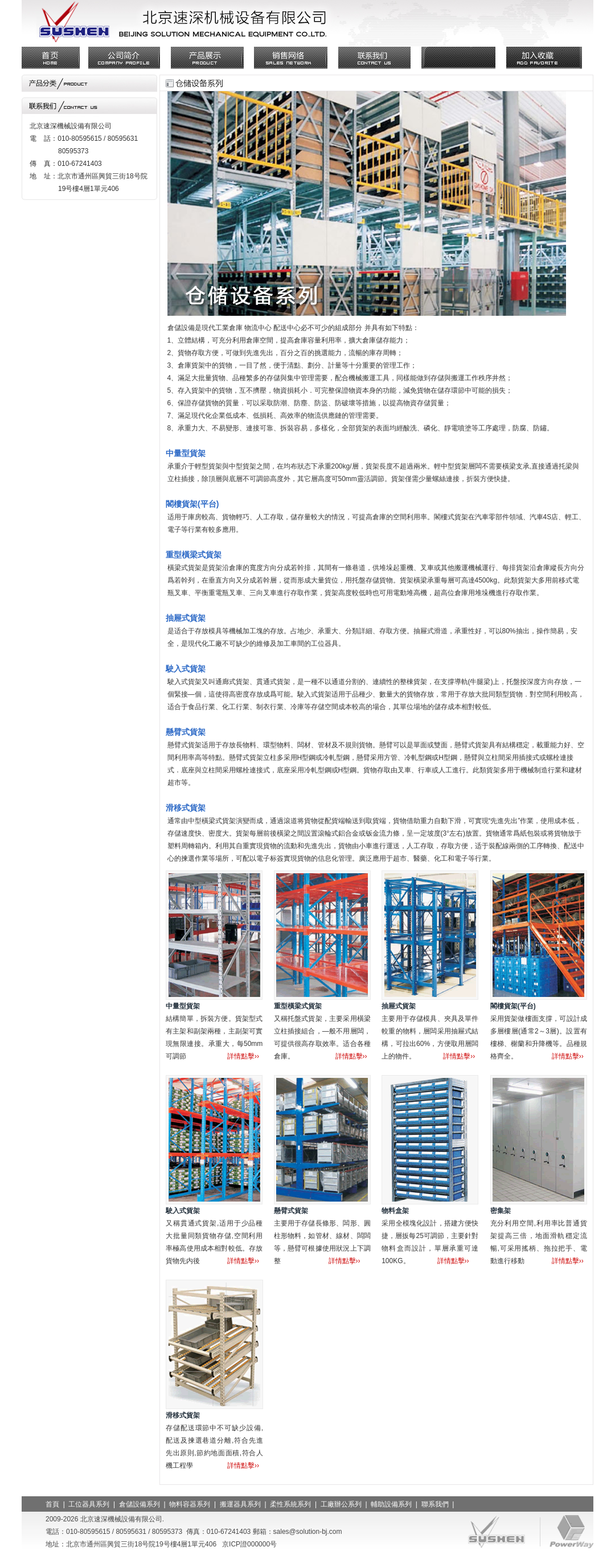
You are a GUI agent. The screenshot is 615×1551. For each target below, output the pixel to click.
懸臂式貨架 (291, 1211)
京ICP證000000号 (249, 1544)
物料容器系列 (189, 1504)
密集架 (500, 1211)
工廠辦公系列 (341, 1504)
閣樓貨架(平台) (513, 1006)
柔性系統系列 (290, 1504)
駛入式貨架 (183, 1211)
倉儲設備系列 (139, 1504)
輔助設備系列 (391, 1504)
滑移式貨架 (183, 1415)
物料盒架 (395, 1211)
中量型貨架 (183, 1006)
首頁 (52, 1504)
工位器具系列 (88, 1504)
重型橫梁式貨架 (298, 1006)
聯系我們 (435, 1504)
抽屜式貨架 (399, 1006)
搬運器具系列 (240, 1504)
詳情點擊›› (243, 1056)
